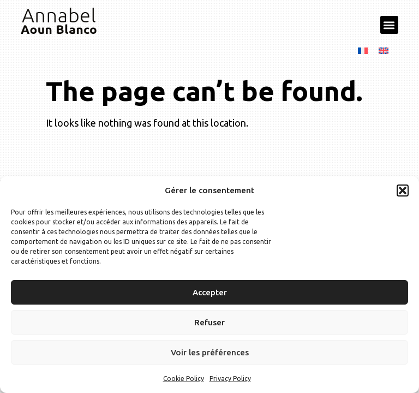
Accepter (210, 292)
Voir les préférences (210, 352)
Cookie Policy (183, 378)
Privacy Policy (230, 378)
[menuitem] (362, 50)
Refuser (209, 322)
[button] (402, 190)
